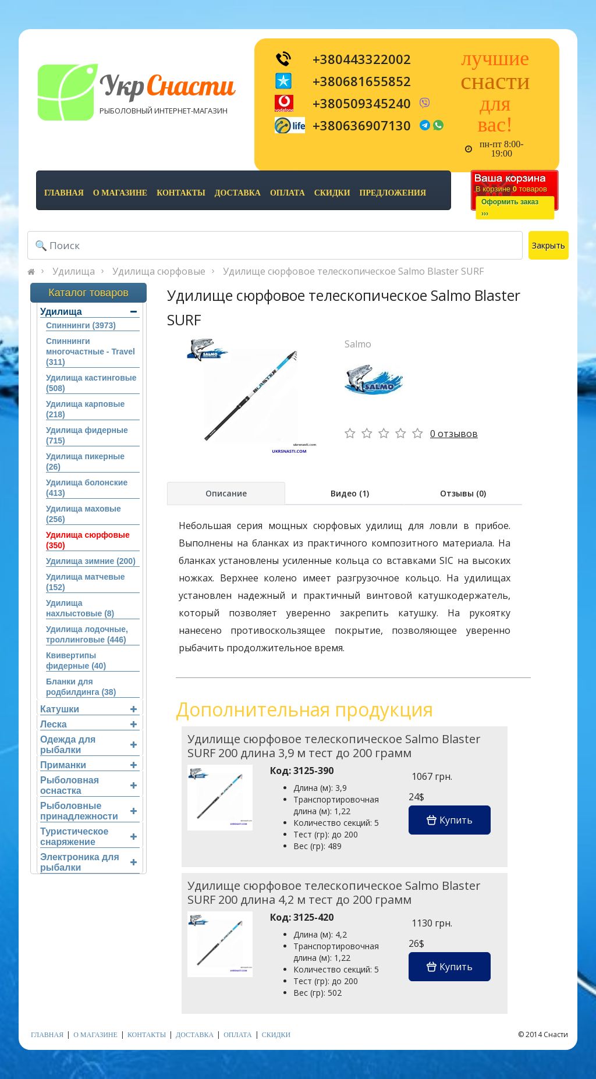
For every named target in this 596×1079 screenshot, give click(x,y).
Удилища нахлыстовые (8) (80, 608)
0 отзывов (454, 433)
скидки (332, 193)
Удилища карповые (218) (85, 409)
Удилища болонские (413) (86, 488)
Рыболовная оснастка (88, 785)
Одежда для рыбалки (88, 744)
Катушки (88, 709)
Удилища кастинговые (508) (91, 383)
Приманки (88, 765)
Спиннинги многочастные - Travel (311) (90, 351)
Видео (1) (350, 493)
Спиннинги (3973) (81, 325)
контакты (181, 193)
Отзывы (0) (463, 493)
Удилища (73, 271)
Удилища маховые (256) (83, 514)
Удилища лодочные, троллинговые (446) (87, 634)
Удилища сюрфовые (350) (88, 540)
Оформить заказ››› (509, 208)
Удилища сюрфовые (158, 271)
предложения (393, 193)
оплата (287, 193)
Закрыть (548, 245)
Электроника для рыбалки (88, 862)
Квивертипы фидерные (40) (76, 660)
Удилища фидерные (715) (87, 435)
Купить (450, 820)
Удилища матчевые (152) (85, 582)
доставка (238, 193)
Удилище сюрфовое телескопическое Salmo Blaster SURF (353, 271)
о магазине (120, 193)
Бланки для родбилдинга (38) (81, 687)
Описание (226, 493)
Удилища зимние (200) (91, 561)
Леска (88, 724)
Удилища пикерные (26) (85, 461)
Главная (64, 193)
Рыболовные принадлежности (88, 811)
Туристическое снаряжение (88, 836)
